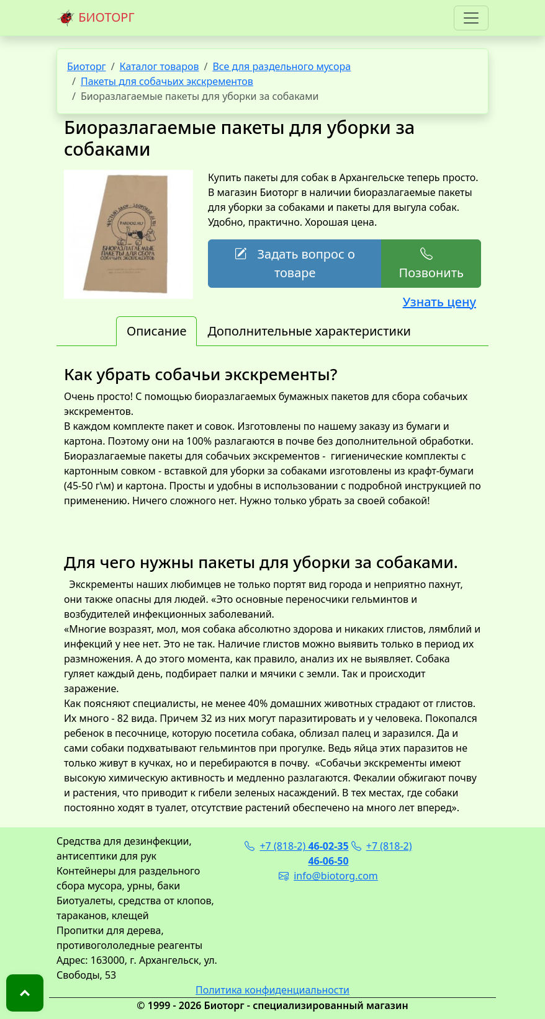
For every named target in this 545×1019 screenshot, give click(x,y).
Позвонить (431, 263)
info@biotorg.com (328, 876)
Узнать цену (439, 301)
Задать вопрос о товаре (294, 263)
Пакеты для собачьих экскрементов (167, 81)
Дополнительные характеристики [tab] (309, 331)
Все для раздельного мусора (281, 66)
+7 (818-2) (296, 846)
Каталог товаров (159, 66)
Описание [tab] (156, 331)
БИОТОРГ (95, 18)
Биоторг (86, 66)
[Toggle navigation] (471, 18)
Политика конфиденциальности (272, 990)
